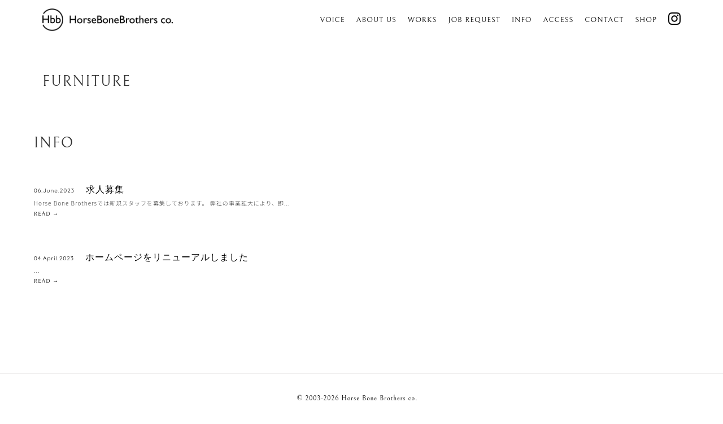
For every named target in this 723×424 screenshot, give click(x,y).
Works (422, 20)
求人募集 (105, 189)
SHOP (646, 20)
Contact (604, 20)
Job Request (474, 20)
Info (522, 20)
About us (376, 20)
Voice (332, 20)
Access (558, 20)
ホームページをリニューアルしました (167, 257)
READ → (46, 214)
